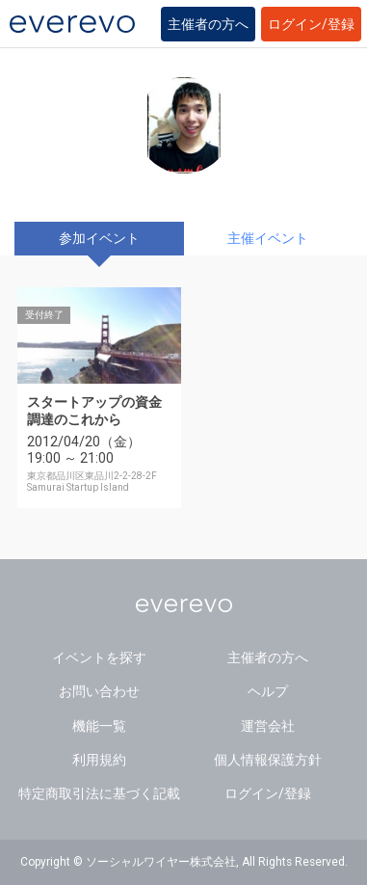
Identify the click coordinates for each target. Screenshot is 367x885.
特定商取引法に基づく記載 (99, 793)
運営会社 (268, 726)
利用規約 (99, 759)
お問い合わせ (99, 691)
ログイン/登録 (311, 24)
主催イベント (267, 238)
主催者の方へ (208, 24)
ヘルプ (268, 691)
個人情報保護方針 (268, 759)
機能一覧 (99, 726)
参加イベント (99, 238)
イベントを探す (99, 657)
